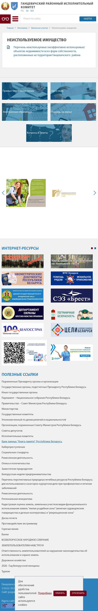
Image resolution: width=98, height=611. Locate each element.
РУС (22, 11)
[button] (15, 18)
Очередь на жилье (61, 112)
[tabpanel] (49, 311)
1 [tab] (92, 248)
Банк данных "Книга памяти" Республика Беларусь (32, 441)
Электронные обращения (17, 112)
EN (27, 11)
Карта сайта (9, 601)
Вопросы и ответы (37, 133)
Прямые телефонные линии (18, 91)
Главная (10, 28)
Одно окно (57, 91)
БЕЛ (32, 11)
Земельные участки (39, 28)
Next (94, 193)
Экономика (22, 28)
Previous (4, 193)
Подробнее (45, 593)
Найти (88, 19)
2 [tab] (95, 248)
